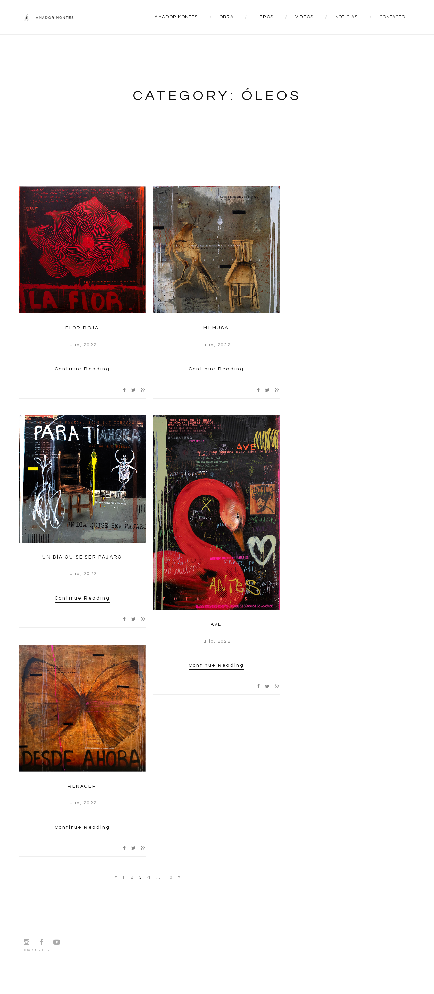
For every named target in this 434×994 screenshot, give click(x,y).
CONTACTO (392, 17)
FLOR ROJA (82, 328)
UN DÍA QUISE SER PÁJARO (82, 557)
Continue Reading (82, 369)
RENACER (82, 786)
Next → (179, 878)
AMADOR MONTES (176, 17)
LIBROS (264, 17)
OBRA (227, 17)
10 (169, 877)
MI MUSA (216, 328)
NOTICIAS (346, 17)
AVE (216, 624)
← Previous (116, 878)
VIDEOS (304, 17)
